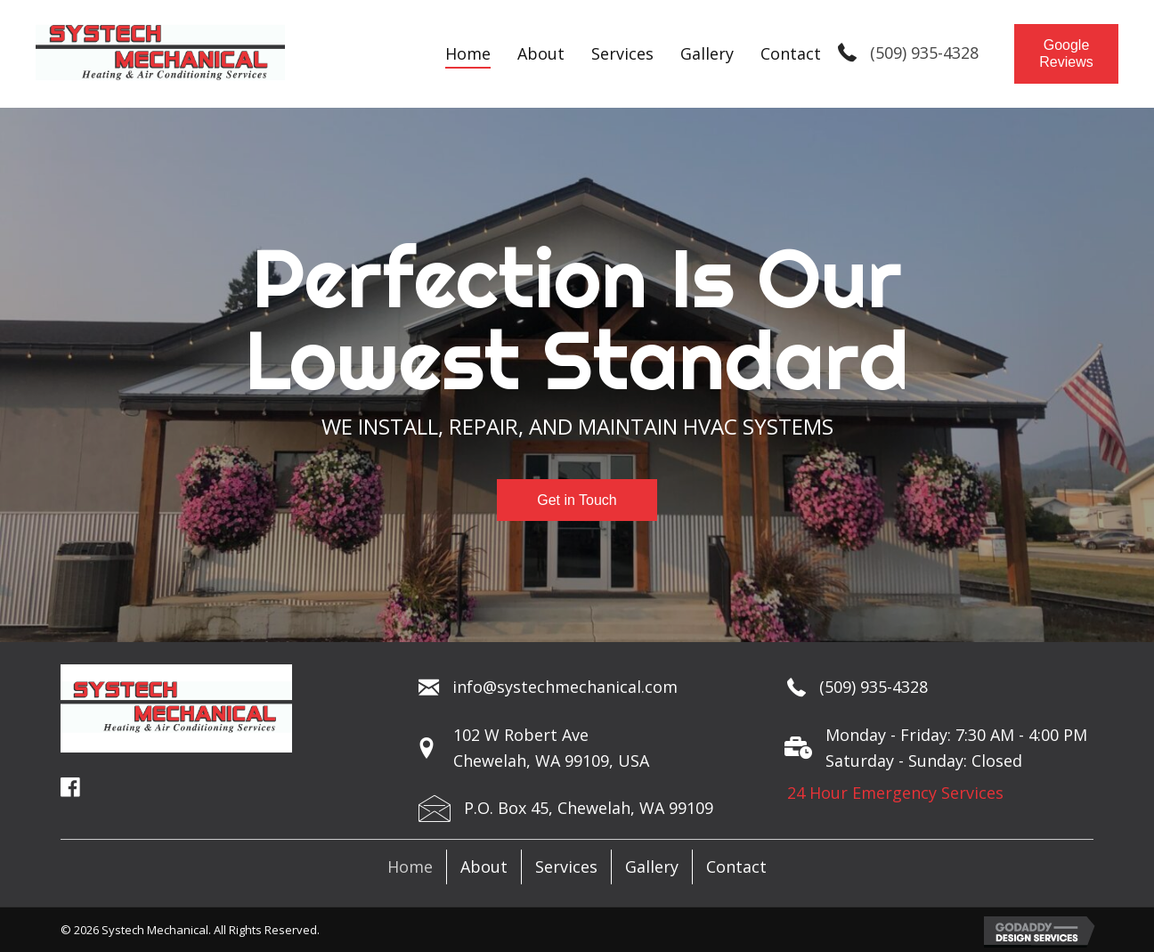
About (484, 866)
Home (410, 866)
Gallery (652, 866)
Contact (736, 866)
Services (566, 866)
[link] (468, 54)
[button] (1066, 53)
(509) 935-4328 (924, 52)
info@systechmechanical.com (565, 686)
